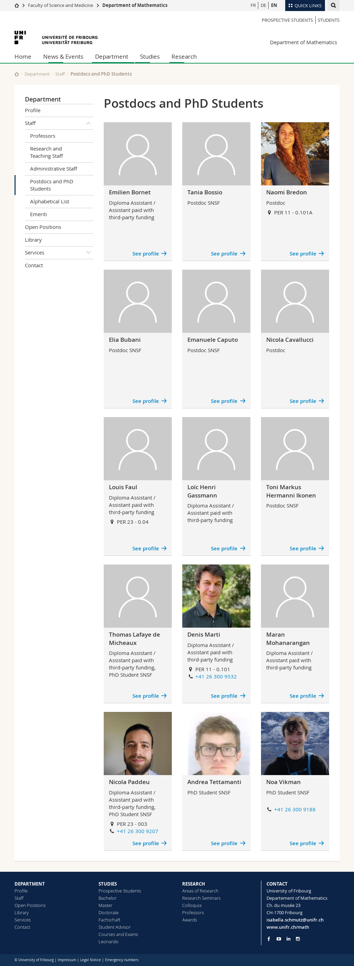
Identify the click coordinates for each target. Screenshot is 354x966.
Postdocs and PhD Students (51, 185)
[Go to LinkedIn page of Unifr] (288, 939)
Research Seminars (201, 898)
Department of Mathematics (134, 5)
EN (274, 5)
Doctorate (109, 912)
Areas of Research (200, 891)
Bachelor (108, 898)
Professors (42, 135)
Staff (60, 74)
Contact (34, 265)
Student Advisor (115, 927)
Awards (189, 920)
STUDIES (108, 884)
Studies (150, 56)
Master (105, 905)
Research (184, 56)
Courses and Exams (118, 934)
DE (263, 5)
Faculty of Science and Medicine (60, 5)
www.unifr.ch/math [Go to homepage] (288, 927)
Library (33, 239)
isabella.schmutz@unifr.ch (295, 920)
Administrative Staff (53, 168)
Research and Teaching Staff (46, 152)
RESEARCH (193, 884)
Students (328, 20)
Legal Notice (90, 960)
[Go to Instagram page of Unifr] (298, 939)
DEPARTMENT (30, 884)
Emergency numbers (122, 960)
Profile (32, 110)
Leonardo (109, 941)
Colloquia (192, 905)
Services (59, 253)
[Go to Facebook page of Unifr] (269, 939)
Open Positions (43, 226)
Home (23, 56)
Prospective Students (287, 20)
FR (253, 5)
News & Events (63, 56)
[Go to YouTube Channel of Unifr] (279, 939)
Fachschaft (109, 920)
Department (111, 56)
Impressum (67, 960)
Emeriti (38, 214)
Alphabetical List (49, 201)
